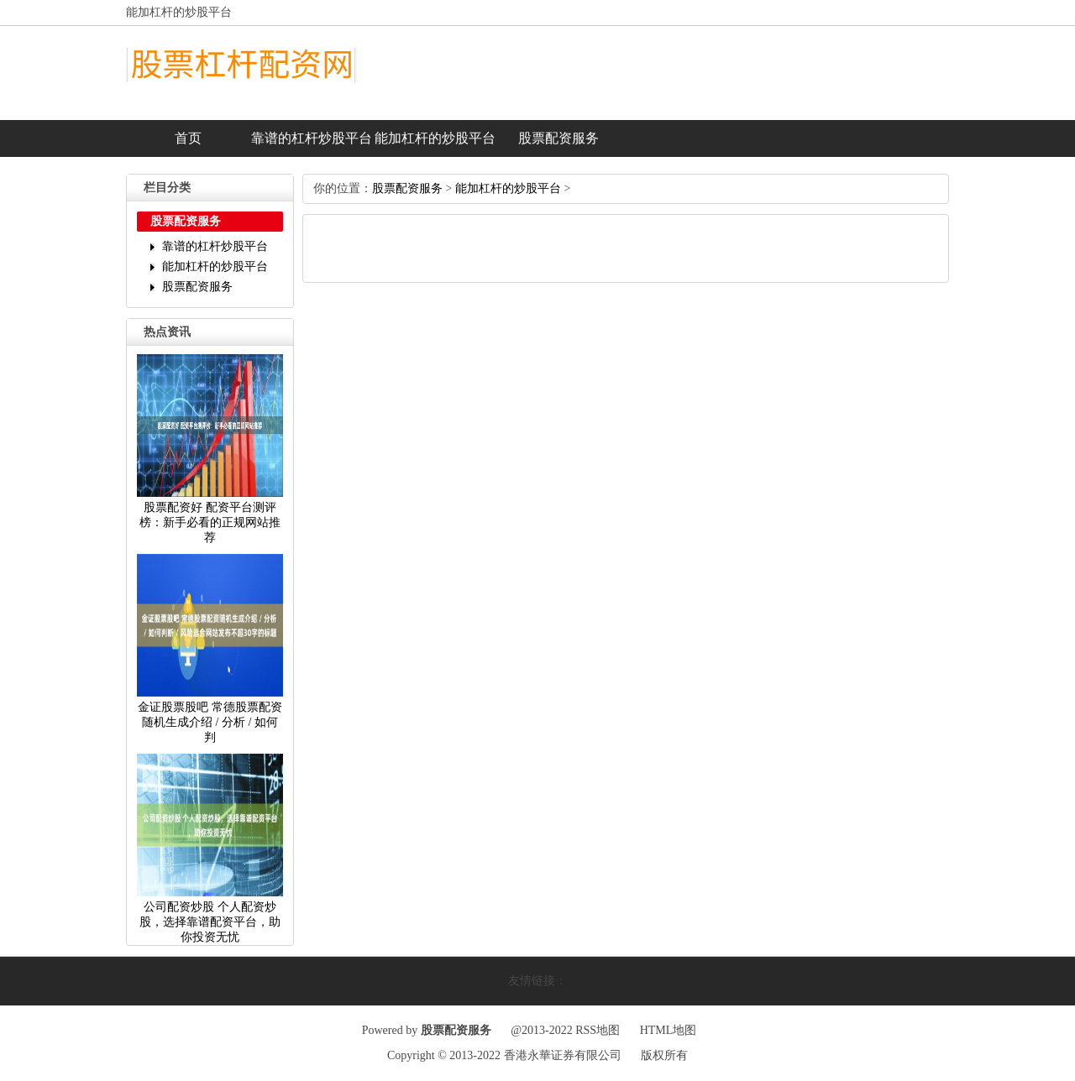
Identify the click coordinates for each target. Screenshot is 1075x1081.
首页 (188, 138)
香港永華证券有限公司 (562, 1055)
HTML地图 (668, 1030)
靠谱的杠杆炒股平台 (311, 138)
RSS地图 (597, 1030)
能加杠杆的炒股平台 (435, 138)
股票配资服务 (558, 138)
